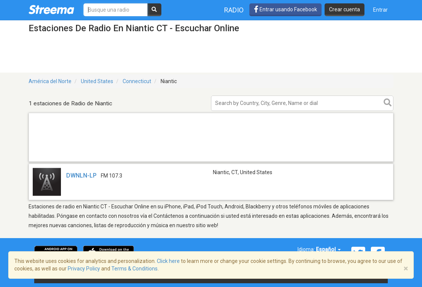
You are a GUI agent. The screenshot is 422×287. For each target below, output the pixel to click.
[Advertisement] (211, 161)
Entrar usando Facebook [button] (285, 9)
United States (97, 81)
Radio (234, 10)
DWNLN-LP (81, 175)
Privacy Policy (84, 269)
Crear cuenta (344, 9)
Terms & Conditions (134, 269)
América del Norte (50, 81)
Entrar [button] (380, 10)
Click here (168, 261)
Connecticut (137, 81)
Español (328, 249)
